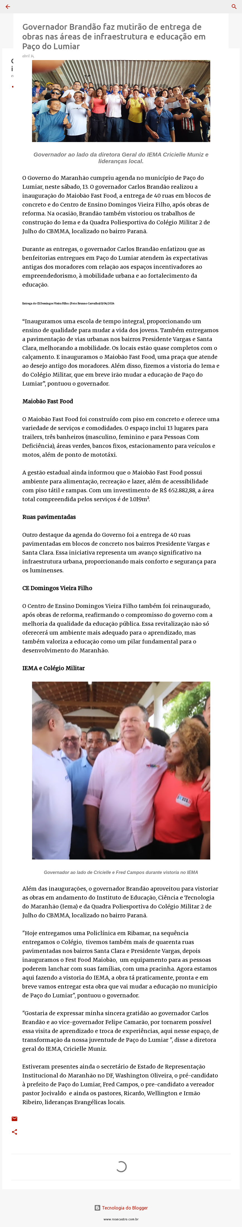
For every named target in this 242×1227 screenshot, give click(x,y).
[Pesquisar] (23, 6)
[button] (14, 1132)
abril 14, (28, 56)
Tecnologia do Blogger (121, 1207)
